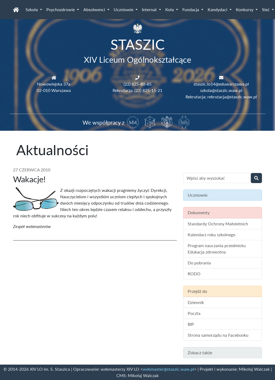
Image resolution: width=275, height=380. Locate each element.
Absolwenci (94, 9)
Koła (170, 9)
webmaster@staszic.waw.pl (168, 368)
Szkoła (32, 9)
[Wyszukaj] (256, 178)
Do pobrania (199, 262)
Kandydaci (218, 9)
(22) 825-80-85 (137, 83)
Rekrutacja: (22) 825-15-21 (137, 90)
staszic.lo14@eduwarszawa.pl (221, 83)
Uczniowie (124, 9)
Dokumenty (199, 212)
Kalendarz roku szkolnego (211, 234)
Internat (150, 9)
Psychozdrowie (61, 9)
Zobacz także (200, 352)
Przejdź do (197, 291)
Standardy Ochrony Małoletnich (218, 223)
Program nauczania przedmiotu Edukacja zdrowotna (217, 248)
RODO (194, 273)
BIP (191, 324)
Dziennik (196, 302)
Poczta (194, 313)
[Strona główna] (16, 9)
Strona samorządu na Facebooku (218, 334)
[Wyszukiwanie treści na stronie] (217, 178)
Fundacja (191, 9)
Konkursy (245, 9)
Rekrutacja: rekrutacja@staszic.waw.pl (221, 96)
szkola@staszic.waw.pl (221, 90)
